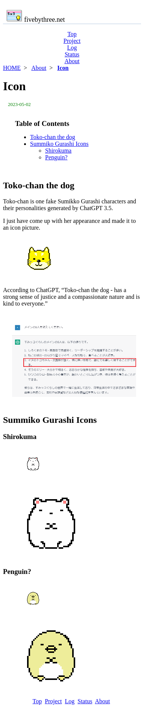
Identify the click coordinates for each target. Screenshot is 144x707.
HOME (12, 68)
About (72, 61)
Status (72, 54)
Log (72, 47)
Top (72, 34)
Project (72, 41)
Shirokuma (58, 150)
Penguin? (56, 157)
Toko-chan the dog (52, 137)
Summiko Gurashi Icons (59, 144)
